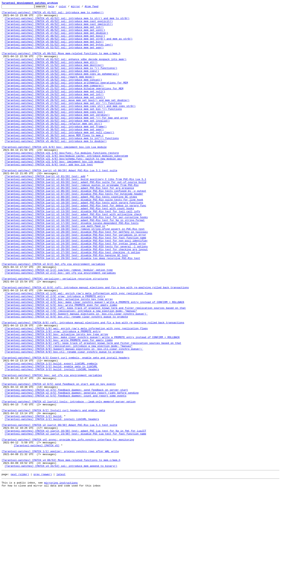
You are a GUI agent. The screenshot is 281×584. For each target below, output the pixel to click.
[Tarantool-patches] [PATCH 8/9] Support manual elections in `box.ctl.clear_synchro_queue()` (74, 418)
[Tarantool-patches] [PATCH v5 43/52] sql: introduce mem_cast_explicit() (59, 24)
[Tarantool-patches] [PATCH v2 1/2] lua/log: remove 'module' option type (59, 323)
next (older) (20, 567)
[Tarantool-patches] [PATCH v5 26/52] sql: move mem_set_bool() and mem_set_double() (67, 119)
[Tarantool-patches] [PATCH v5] (36, 533)
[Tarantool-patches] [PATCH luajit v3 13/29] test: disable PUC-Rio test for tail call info (72, 253)
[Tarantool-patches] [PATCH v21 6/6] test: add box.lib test (49, 196)
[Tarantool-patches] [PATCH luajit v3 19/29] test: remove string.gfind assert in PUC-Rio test (75, 274)
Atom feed (97, 7)
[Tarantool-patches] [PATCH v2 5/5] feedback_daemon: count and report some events (65, 474)
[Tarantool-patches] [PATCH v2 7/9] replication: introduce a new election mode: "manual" (71, 372)
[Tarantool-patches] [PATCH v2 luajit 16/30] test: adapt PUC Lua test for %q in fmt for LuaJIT (75, 516)
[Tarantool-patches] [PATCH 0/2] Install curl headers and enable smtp (53, 491)
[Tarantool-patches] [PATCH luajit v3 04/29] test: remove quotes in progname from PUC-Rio (72, 221)
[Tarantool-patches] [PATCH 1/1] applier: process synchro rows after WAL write (60, 540)
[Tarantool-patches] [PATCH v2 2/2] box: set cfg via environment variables (60, 326)
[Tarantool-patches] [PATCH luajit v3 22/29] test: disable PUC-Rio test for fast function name (75, 284)
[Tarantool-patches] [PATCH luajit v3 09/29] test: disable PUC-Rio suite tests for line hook (74, 239)
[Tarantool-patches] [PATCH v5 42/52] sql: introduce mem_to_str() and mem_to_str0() (67, 21)
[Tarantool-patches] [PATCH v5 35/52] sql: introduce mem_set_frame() (56, 151)
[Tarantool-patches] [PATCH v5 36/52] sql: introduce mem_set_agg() (54, 154)
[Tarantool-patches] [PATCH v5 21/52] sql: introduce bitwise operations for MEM (64, 105)
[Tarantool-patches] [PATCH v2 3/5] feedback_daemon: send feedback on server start (66, 467)
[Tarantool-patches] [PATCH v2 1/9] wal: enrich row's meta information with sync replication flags (78, 351)
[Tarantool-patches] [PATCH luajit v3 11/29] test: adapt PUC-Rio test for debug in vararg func (75, 246)
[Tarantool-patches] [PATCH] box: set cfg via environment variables (52, 449)
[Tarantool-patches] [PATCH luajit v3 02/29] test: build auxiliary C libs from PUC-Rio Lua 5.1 (75, 214)
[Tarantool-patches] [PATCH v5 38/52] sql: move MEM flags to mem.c (54, 161)
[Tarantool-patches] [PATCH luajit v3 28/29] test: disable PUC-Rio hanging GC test (66, 305)
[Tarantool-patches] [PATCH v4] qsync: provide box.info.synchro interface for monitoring (68, 526)
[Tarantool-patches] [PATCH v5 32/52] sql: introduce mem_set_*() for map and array (66, 140)
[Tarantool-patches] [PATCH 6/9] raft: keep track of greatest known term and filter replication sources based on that (93, 411)
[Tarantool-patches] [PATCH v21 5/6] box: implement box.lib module (54, 193)
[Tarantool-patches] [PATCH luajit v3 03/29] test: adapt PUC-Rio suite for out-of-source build (75, 217)
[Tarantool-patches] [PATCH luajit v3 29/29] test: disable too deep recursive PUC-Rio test (72, 309)
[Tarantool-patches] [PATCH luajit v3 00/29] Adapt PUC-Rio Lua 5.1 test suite (59, 203)
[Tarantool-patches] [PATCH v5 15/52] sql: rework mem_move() (49, 91)
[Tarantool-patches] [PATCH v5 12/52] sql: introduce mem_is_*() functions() (61, 81)
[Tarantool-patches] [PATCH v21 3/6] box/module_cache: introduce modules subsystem (66, 186)
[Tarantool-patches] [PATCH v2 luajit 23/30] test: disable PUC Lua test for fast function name (75, 519)
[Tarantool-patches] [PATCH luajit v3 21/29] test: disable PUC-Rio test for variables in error (75, 281)
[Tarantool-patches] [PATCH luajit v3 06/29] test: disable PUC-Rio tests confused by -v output (75, 228)
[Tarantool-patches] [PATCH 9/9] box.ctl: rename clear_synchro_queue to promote (64, 421)
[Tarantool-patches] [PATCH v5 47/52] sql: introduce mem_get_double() (56, 38)
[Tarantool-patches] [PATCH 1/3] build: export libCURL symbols (51, 435)
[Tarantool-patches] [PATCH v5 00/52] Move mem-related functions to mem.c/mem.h (61, 63)
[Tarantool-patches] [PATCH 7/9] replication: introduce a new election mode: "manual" (68, 414)
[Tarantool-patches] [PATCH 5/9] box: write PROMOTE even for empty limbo (59, 407)
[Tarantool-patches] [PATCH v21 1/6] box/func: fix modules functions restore (62, 182)
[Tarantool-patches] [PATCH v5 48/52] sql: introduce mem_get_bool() (55, 42)
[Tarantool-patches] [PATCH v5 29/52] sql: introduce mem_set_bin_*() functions (63, 130)
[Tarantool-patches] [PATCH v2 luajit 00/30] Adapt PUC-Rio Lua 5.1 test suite (59, 509)
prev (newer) (43, 567)
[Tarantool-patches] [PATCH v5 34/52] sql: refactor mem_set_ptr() (53, 147)
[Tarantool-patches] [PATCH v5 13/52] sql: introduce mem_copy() (52, 84)
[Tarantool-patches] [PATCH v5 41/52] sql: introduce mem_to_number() (53, 14)
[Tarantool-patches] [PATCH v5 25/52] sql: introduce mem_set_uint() (55, 116)
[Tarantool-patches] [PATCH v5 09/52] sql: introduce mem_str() (51, 73)
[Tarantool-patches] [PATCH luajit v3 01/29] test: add (45, 210)
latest (61, 567)
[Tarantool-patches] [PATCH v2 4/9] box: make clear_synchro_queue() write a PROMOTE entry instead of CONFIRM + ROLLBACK (94, 361)
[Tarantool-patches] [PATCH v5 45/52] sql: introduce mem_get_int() (54, 31)
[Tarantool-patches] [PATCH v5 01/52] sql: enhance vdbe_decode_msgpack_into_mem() (65, 70)
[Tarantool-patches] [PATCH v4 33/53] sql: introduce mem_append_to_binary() (61, 558)
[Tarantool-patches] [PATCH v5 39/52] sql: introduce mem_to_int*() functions (62, 165)
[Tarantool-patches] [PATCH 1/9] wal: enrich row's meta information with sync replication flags (76, 393)
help (57, 7)
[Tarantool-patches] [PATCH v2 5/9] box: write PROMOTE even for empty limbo (61, 365)
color (68, 7)
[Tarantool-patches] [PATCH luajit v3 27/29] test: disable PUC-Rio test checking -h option (72, 302)
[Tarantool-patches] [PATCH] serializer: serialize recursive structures (55, 333)
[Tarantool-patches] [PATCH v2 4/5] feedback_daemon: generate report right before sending (72, 470)
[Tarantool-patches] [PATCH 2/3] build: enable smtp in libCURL (51, 439)
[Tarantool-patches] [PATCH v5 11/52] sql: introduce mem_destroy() (54, 77)
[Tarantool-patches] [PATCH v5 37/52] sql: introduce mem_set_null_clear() (59, 158)
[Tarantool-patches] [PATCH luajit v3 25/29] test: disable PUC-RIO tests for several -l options (76, 295)
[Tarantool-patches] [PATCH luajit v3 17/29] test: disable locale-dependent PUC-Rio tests (72, 267)
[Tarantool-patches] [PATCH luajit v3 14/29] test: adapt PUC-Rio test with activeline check (73, 256)
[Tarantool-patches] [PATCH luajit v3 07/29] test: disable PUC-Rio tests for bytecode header (74, 231)
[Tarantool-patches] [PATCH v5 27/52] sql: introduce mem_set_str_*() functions (63, 123)
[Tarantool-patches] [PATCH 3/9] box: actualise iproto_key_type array (56, 400)
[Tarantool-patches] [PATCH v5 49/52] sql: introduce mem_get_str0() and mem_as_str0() (68, 45)
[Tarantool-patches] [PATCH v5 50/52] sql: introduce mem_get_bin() (54, 49)
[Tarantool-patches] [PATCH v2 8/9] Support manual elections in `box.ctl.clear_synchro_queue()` (76, 375)
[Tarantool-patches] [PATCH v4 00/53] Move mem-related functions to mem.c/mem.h (61, 551)
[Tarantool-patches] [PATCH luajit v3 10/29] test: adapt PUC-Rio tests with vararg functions (74, 242)
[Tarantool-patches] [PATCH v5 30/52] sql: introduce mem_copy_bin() (55, 133)
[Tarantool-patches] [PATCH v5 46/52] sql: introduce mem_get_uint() (55, 35)
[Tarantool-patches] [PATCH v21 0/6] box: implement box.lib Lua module (54, 175)
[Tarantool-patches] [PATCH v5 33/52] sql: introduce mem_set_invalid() (57, 144)
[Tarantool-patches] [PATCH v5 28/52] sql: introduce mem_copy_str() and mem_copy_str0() (70, 126)
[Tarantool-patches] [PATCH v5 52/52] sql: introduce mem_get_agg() (54, 56)
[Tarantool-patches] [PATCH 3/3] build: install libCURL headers (52, 442)
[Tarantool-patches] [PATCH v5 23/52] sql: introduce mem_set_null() (55, 109)
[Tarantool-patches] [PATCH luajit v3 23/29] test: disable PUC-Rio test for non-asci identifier (76, 288)
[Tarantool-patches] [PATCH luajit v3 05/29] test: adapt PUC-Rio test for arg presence (69, 224)
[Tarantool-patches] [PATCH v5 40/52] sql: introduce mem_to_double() (56, 168)
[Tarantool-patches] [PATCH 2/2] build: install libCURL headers (52, 502)
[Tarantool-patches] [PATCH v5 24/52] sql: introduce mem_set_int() (54, 112)
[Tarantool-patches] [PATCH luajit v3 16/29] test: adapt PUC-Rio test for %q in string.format (75, 263)
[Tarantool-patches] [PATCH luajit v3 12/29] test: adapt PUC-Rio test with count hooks (69, 249)
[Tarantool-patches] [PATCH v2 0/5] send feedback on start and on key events (59, 460)
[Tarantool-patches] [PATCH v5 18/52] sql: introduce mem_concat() (53, 95)
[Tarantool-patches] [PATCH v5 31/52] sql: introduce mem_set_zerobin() (57, 137)
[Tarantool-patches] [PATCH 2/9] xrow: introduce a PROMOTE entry (52, 397)
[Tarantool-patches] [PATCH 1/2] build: (33, 498)
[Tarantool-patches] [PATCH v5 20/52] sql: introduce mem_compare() (54, 102)
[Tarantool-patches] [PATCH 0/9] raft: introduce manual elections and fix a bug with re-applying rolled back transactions (93, 386)
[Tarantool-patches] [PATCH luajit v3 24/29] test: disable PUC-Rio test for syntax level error (75, 291)
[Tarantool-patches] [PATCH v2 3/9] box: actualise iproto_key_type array (59, 358)
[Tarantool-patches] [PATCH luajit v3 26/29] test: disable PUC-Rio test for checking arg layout (76, 298)
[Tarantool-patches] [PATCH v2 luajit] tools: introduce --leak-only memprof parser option (68, 481)
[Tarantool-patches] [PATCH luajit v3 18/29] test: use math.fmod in (55, 270)
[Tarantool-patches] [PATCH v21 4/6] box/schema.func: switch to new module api (63, 189)
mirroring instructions (61, 576)
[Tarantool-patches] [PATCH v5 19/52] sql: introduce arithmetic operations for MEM (66, 98)
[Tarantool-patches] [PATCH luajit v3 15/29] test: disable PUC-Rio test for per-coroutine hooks (76, 260)
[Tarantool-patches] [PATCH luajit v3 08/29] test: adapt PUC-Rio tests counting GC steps (71, 235)
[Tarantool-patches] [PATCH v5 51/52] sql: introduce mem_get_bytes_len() (59, 52)
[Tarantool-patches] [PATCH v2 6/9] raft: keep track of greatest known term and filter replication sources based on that (95, 368)
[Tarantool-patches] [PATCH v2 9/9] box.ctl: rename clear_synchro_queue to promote (66, 379)
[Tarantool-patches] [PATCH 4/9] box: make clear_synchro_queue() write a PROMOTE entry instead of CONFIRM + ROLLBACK (92, 404)
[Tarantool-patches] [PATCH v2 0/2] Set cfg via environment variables (53, 316)
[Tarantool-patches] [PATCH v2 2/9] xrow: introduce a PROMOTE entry (55, 354)
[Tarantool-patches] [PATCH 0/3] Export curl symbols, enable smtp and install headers (65, 428)
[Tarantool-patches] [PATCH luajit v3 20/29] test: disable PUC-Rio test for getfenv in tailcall (76, 277)
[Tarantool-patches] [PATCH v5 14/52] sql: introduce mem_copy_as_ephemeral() (62, 88)
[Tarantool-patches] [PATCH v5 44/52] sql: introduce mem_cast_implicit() (59, 28)
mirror (81, 7)
